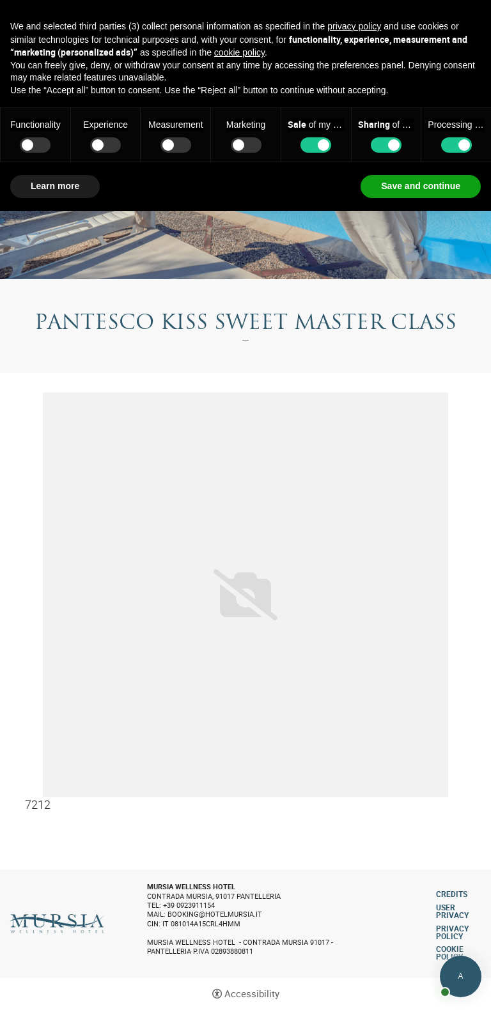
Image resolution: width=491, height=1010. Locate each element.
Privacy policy (452, 932)
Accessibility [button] (251, 994)
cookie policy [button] (239, 52)
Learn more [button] (55, 186)
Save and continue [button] (420, 186)
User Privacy (452, 911)
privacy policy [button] (354, 26)
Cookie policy (450, 952)
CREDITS (451, 894)
